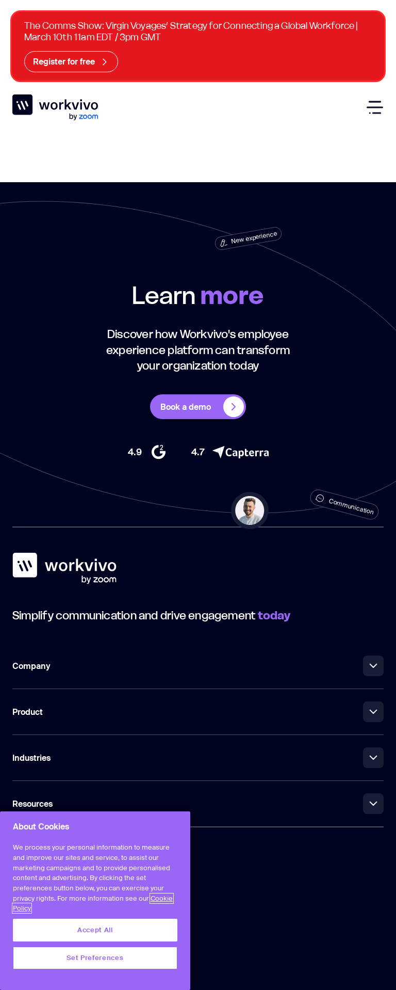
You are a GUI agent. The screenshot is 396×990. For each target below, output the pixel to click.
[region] (95, 900)
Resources (198, 803)
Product (198, 711)
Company (198, 666)
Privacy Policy (35, 951)
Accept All (95, 929)
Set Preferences (95, 957)
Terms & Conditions (44, 928)
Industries (198, 757)
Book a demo (202, 406)
